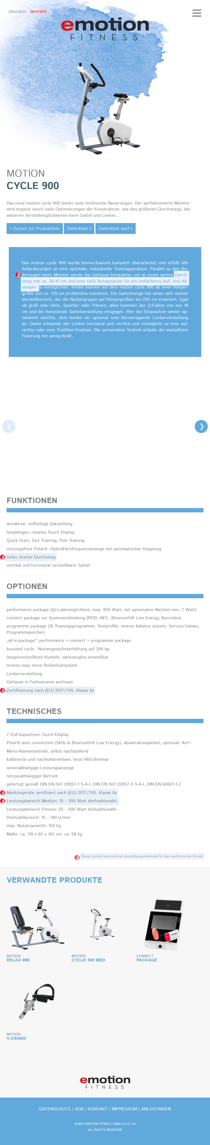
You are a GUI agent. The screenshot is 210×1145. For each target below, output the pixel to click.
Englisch (17, 11)
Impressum (124, 1109)
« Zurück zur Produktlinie (35, 229)
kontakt (98, 1109)
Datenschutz (55, 1109)
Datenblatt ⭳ (79, 229)
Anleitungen (156, 1109)
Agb (79, 1109)
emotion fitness (105, 28)
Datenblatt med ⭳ (115, 229)
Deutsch (38, 11)
